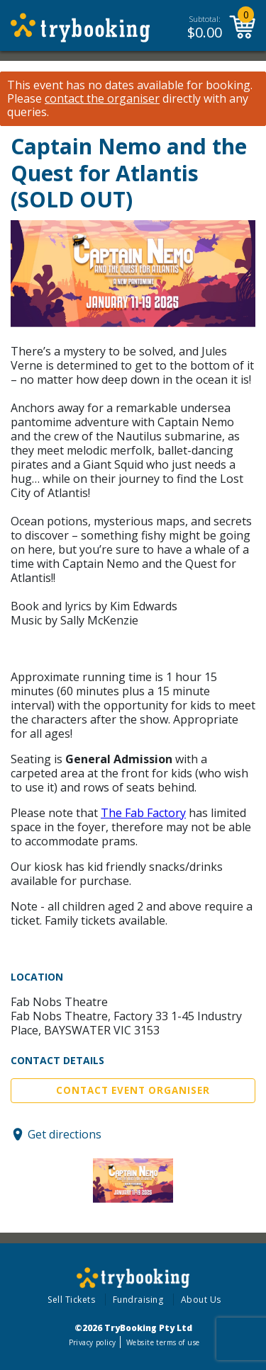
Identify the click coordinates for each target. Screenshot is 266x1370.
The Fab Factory (143, 813)
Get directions (64, 1134)
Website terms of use (162, 1342)
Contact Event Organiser (133, 1090)
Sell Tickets (71, 1300)
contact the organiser (102, 98)
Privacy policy (92, 1342)
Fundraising (138, 1300)
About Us (201, 1300)
